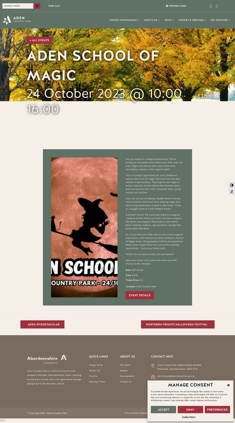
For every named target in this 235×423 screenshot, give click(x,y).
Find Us (93, 376)
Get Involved (219, 20)
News (168, 20)
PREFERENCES (217, 409)
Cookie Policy (189, 417)
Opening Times (97, 381)
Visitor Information (123, 20)
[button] (228, 385)
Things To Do (96, 365)
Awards (124, 370)
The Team (125, 365)
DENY (190, 409)
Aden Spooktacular (43, 324)
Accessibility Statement (137, 412)
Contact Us (126, 381)
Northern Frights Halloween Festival (177, 324)
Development (127, 376)
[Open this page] (198, 7)
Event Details (140, 295)
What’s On (150, 20)
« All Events (39, 40)
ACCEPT (163, 409)
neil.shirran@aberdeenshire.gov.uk (176, 376)
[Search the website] (17, 6)
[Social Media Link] (216, 7)
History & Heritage (191, 20)
